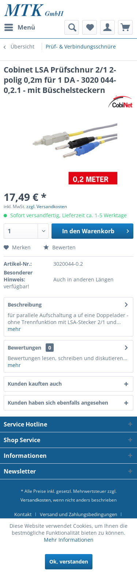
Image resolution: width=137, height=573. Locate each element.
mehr (14, 329)
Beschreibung (25, 304)
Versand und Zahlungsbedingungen (78, 514)
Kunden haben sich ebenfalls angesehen (58, 402)
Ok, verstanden (68, 561)
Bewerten (59, 247)
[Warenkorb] (125, 27)
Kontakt (23, 514)
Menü (19, 26)
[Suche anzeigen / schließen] (71, 27)
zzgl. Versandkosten (46, 206)
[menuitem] (19, 27)
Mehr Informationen (69, 539)
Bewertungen (24, 347)
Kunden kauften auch (35, 383)
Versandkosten (35, 500)
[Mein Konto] (107, 27)
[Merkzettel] (89, 27)
